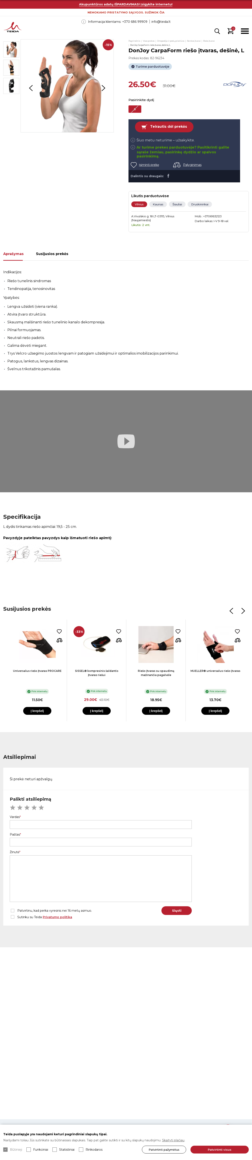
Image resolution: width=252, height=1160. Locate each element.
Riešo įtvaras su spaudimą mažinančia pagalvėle (156, 673)
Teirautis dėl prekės (168, 127)
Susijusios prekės (52, 254)
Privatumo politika (57, 917)
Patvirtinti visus (218, 1149)
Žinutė (14, 852)
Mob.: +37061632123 (208, 216)
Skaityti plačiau (173, 1140)
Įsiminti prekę (149, 165)
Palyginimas (192, 165)
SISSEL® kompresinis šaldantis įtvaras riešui (96, 673)
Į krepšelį (37, 711)
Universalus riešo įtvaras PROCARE (37, 670)
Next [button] (103, 88)
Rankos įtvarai (194, 41)
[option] (67, 85)
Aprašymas (13, 254)
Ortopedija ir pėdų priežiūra (170, 41)
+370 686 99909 (134, 22)
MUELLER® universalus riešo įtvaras (215, 670)
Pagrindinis (134, 41)
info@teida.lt (161, 22)
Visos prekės (148, 41)
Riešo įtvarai (209, 41)
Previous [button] (30, 88)
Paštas (15, 834)
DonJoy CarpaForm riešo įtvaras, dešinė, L (150, 45)
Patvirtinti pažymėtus (161, 1149)
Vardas (15, 817)
